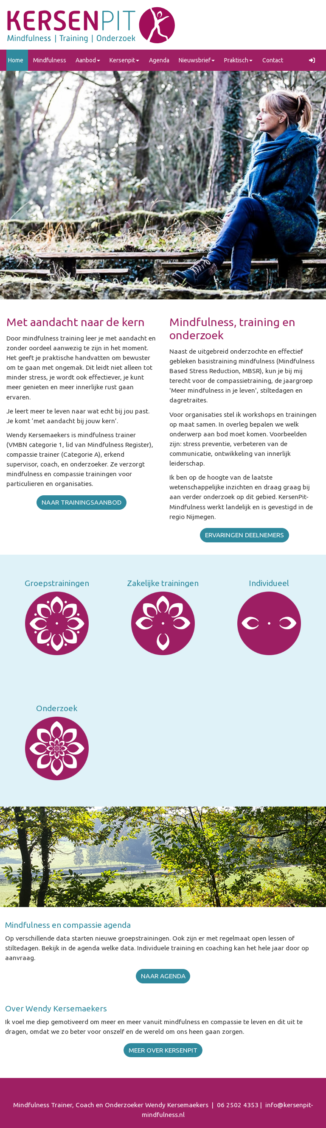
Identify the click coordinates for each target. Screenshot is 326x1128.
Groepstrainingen (57, 583)
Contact (272, 60)
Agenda (159, 60)
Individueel (269, 583)
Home (15, 60)
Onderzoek (57, 708)
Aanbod (88, 60)
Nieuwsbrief (197, 60)
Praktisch (238, 60)
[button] (313, 60)
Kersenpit (124, 60)
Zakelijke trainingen (163, 583)
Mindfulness (49, 60)
